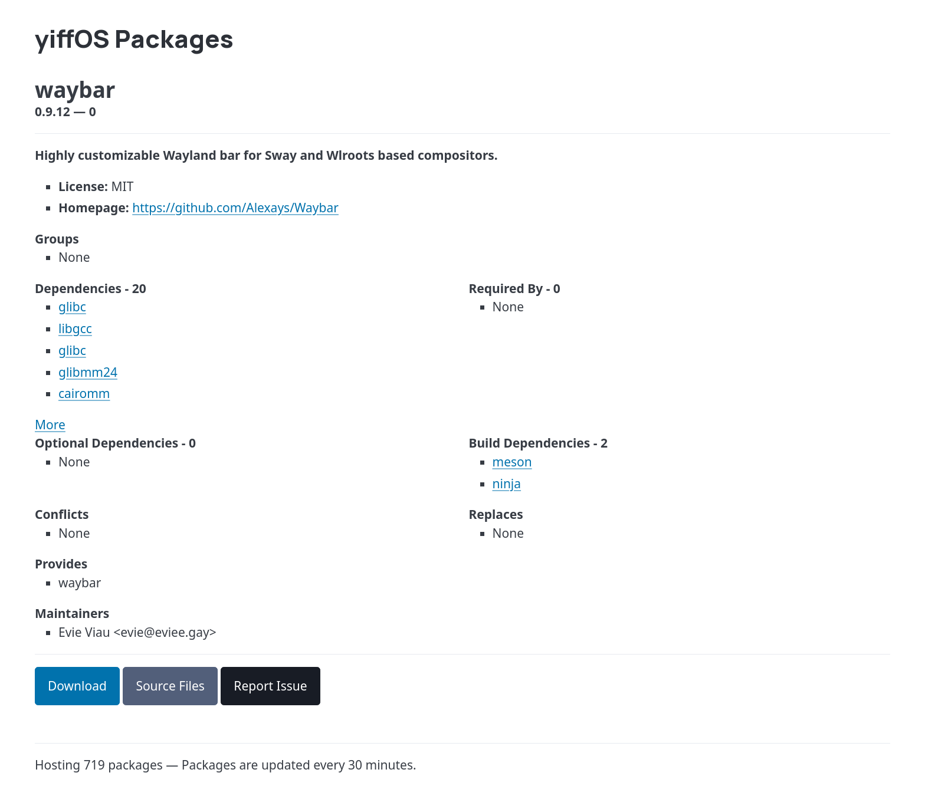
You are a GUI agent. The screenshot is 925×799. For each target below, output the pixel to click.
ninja (507, 483)
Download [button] (77, 686)
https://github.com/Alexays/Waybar (235, 207)
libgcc (75, 328)
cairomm (84, 393)
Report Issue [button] (270, 686)
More (50, 424)
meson (512, 461)
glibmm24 (87, 372)
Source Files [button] (170, 686)
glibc (72, 306)
